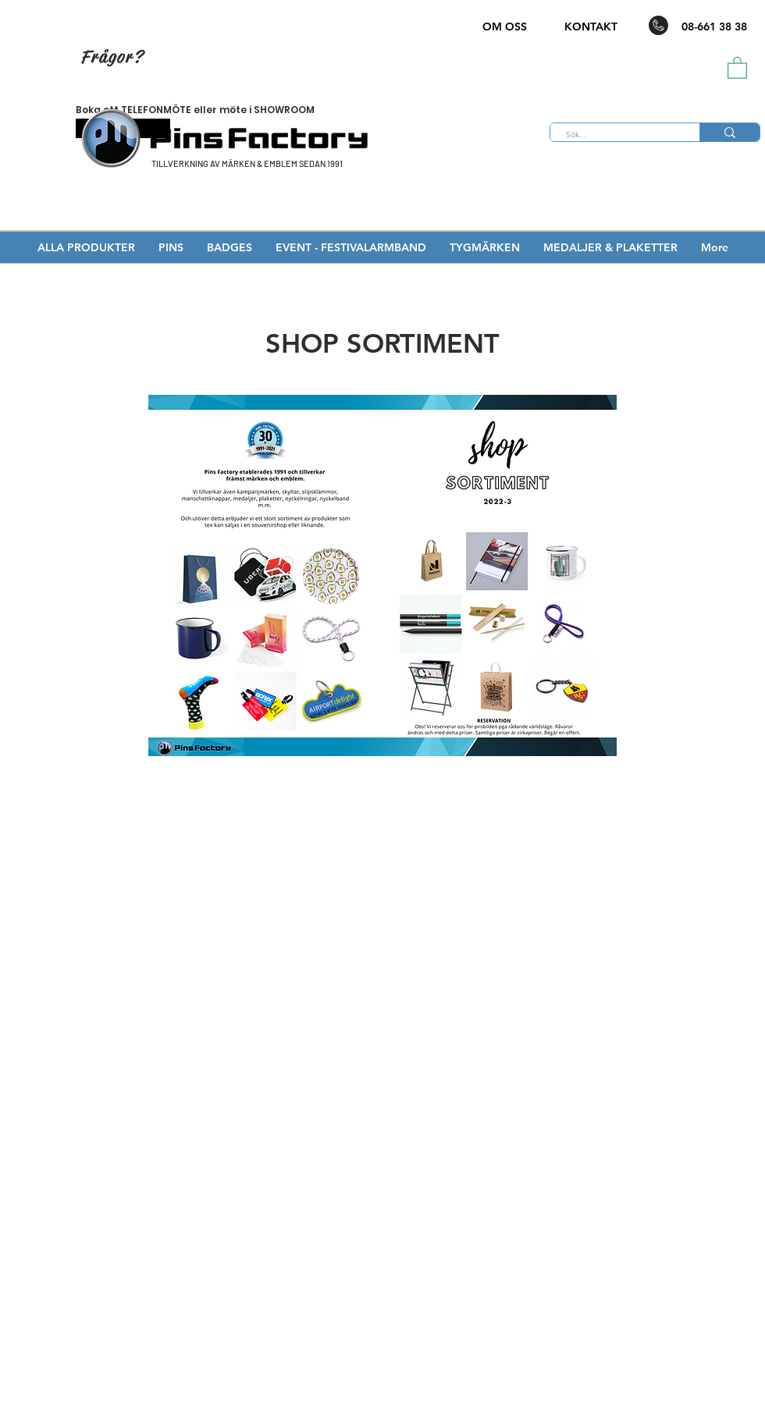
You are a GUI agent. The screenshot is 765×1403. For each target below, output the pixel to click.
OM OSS (504, 27)
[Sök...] (616, 135)
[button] (737, 67)
